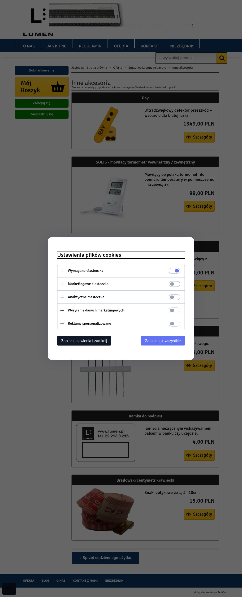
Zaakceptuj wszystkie (163, 341)
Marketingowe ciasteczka (88, 284)
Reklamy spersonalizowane (89, 323)
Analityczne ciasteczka (86, 297)
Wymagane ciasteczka (85, 270)
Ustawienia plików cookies (89, 255)
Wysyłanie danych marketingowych (96, 310)
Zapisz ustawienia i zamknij (84, 341)
